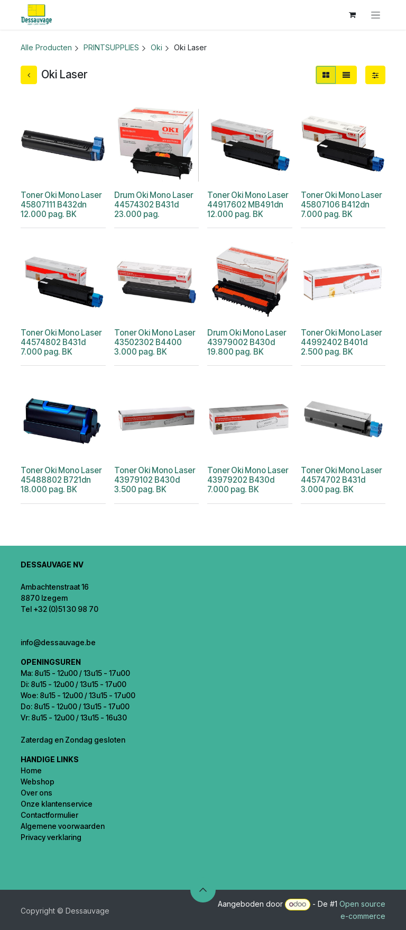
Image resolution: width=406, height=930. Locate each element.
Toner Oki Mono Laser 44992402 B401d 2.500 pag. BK (341, 342)
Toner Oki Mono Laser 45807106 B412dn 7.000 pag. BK (341, 204)
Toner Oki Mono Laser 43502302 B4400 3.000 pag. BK (154, 342)
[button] (203, 889)
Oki (156, 47)
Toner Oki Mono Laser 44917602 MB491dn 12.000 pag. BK (247, 204)
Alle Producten (46, 47)
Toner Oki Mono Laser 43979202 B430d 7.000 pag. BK (247, 479)
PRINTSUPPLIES (111, 47)
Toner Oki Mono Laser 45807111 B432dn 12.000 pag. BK (61, 204)
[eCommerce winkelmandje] (352, 14)
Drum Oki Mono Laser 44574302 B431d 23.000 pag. (153, 204)
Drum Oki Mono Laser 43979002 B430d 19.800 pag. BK (246, 342)
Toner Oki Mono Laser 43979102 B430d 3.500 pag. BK (154, 479)
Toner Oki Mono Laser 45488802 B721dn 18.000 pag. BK (61, 479)
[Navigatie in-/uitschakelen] (375, 15)
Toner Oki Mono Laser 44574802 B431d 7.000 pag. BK (61, 342)
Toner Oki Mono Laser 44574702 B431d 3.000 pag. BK (341, 479)
